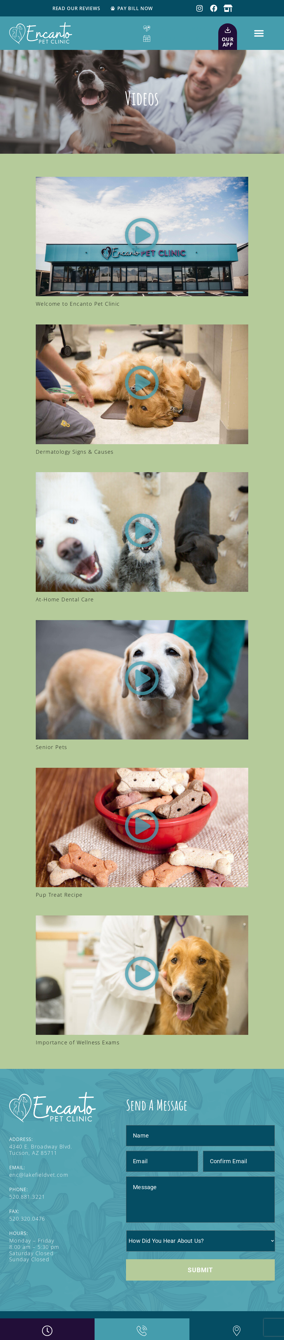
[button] (259, 33)
